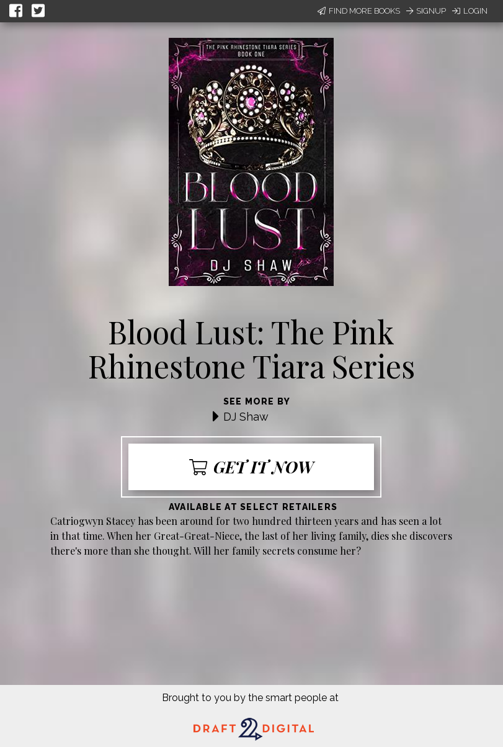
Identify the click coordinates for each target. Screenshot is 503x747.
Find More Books (359, 11)
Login (469, 11)
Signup (426, 11)
